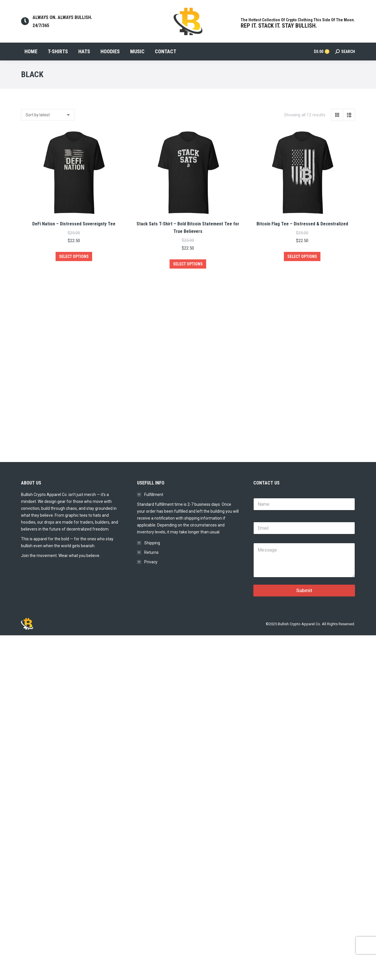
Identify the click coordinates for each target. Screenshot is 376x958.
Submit (304, 610)
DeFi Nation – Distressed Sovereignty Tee (73, 234)
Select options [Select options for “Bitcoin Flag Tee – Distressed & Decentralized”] (302, 267)
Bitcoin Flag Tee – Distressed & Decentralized (302, 234)
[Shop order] (47, 125)
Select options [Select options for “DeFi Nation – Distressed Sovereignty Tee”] (74, 267)
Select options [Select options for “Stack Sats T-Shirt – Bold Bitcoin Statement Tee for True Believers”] (188, 274)
